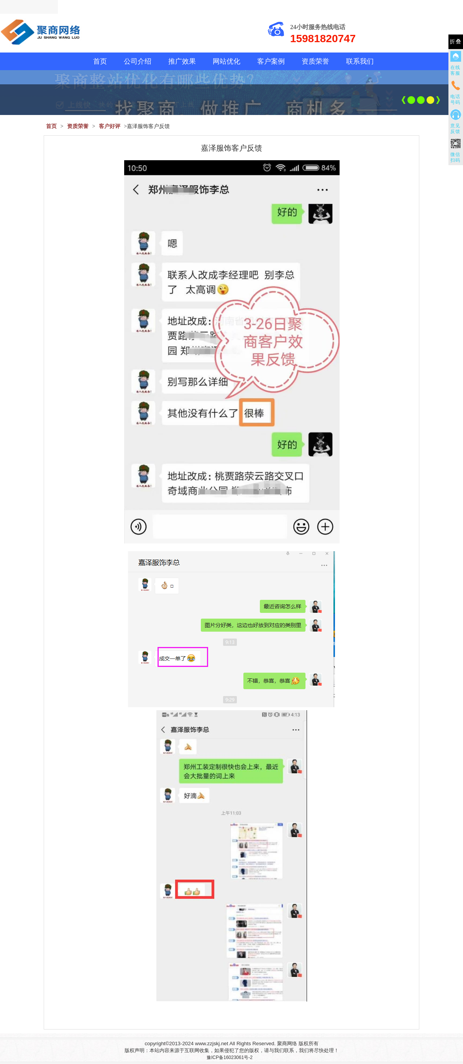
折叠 (456, 41)
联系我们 (360, 61)
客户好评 (109, 126)
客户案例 (271, 61)
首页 (100, 61)
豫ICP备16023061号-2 (230, 1057)
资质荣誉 (315, 61)
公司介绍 (137, 61)
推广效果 (182, 61)
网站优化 (226, 61)
